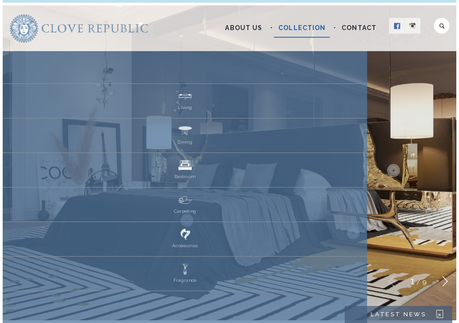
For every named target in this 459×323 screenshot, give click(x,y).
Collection (301, 27)
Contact (359, 27)
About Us (243, 27)
